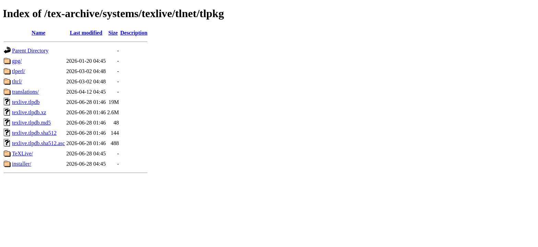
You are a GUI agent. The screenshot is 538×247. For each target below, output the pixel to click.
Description (134, 33)
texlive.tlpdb (25, 102)
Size (113, 33)
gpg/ (17, 61)
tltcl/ (17, 81)
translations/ (25, 92)
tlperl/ (18, 71)
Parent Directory (30, 51)
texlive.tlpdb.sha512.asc (38, 143)
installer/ (21, 164)
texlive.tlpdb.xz (29, 112)
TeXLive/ (22, 153)
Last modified (86, 33)
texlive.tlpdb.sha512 (34, 133)
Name (38, 33)
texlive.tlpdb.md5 (31, 123)
